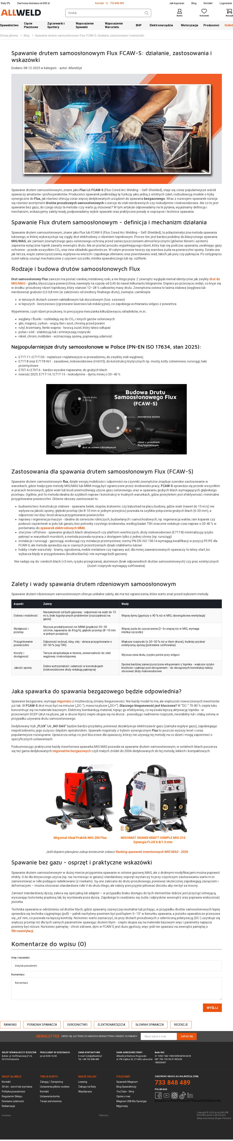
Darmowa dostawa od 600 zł (33, 3)
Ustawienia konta (50, 1097)
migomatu (64, 703)
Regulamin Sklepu (12, 1097)
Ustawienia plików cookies (54, 1088)
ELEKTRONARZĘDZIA (111, 1026)
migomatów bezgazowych (72, 752)
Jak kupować (176, 3)
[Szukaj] (146, 13)
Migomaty (122, 1107)
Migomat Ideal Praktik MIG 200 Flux (80, 839)
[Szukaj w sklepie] (108, 13)
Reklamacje (8, 1107)
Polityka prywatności (13, 1093)
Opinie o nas (123, 1097)
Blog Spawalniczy (126, 1088)
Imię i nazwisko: (20, 959)
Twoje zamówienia (51, 1102)
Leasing (82, 1083)
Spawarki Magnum (127, 1083)
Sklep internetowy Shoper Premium (214, 1120)
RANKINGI (10, 1026)
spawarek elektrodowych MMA (62, 529)
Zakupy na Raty (87, 1088)
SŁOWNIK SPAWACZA (149, 1026)
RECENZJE (181, 1026)
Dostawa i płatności (13, 1102)
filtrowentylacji (22, 932)
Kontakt (208, 3)
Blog (193, 3)
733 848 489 (172, 1084)
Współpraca (85, 1093)
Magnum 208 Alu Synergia (131, 1102)
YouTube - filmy (125, 1093)
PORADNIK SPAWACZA (42, 1026)
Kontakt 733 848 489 (109, 3)
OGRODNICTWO (77, 1026)
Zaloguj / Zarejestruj (51, 1083)
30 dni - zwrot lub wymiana (17, 1088)
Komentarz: (18, 976)
